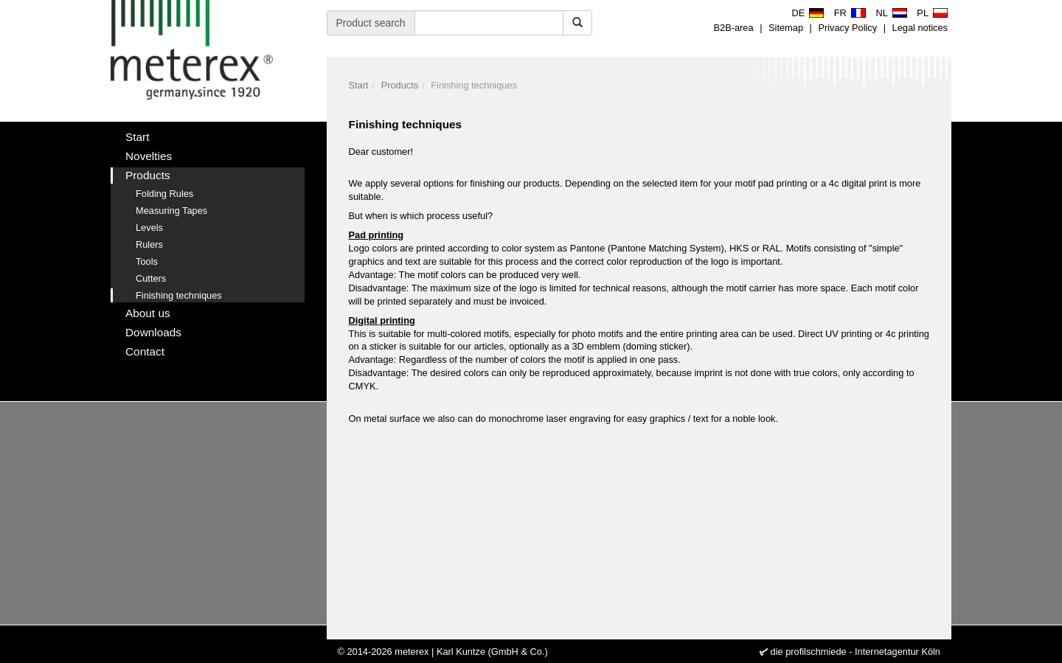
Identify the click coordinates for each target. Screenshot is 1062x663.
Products (400, 85)
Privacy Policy (847, 27)
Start (359, 85)
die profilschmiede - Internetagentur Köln (855, 651)
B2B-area (734, 27)
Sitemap (785, 27)
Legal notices (920, 27)
